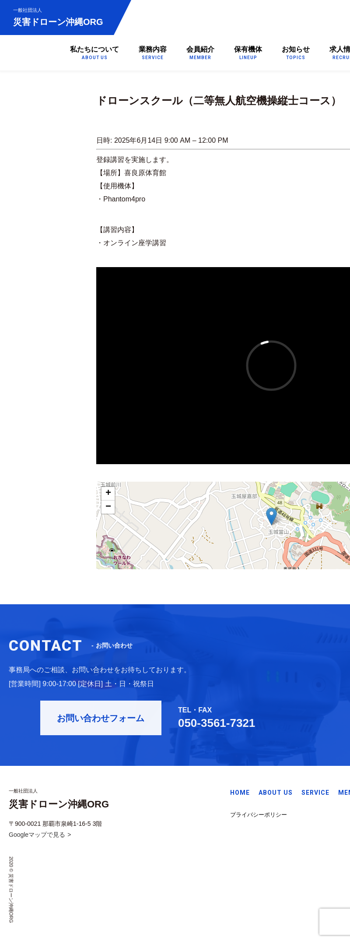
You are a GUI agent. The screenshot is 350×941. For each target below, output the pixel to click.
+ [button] (108, 493)
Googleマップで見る (37, 836)
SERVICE (315, 793)
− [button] (108, 507)
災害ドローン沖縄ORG (58, 17)
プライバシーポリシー (258, 816)
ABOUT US (276, 793)
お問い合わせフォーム (109, 721)
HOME (240, 793)
